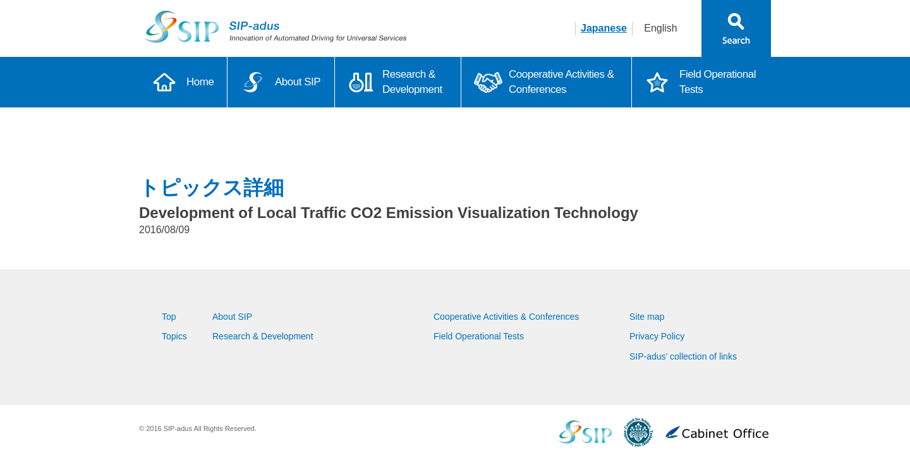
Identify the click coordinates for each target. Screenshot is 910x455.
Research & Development (412, 81)
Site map (646, 317)
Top (169, 317)
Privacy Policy (656, 336)
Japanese (604, 28)
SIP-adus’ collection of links (683, 356)
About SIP (297, 82)
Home (200, 82)
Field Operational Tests (717, 81)
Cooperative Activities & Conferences (561, 81)
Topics (174, 336)
